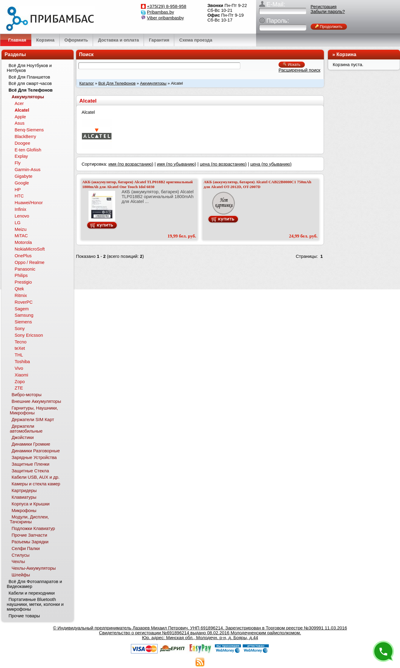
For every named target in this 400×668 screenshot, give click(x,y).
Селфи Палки (26, 548)
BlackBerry (25, 136)
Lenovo (22, 216)
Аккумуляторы (153, 83)
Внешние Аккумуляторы (36, 401)
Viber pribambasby (165, 17)
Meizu (20, 229)
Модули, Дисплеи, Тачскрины (29, 519)
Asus (20, 123)
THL (19, 355)
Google (22, 182)
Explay (21, 156)
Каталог (86, 83)
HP (18, 189)
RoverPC (23, 302)
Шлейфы (21, 574)
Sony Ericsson (29, 335)
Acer (19, 103)
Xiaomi (21, 375)
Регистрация (324, 6)
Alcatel (22, 110)
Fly (18, 162)
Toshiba (22, 361)
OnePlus (23, 255)
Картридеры (24, 490)
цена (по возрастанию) (223, 164)
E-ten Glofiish (28, 149)
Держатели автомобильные (26, 429)
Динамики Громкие (31, 444)
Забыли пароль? (328, 11)
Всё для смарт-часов (30, 83)
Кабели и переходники (31, 593)
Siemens (23, 321)
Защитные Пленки (30, 464)
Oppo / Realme (30, 262)
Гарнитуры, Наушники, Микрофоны (34, 410)
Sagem (21, 308)
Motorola (23, 242)
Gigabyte (23, 176)
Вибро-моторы (27, 394)
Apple (20, 116)
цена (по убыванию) (271, 164)
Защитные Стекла (30, 470)
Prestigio (23, 282)
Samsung (24, 315)
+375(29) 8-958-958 (166, 6)
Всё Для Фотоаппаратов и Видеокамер (34, 584)
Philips (21, 275)
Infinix (20, 209)
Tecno (20, 341)
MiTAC (21, 235)
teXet (20, 348)
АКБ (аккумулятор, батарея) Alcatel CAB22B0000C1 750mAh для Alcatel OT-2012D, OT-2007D (257, 184)
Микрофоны (24, 510)
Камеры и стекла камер (36, 483)
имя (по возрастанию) (130, 164)
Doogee (22, 143)
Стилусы (20, 555)
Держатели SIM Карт (33, 419)
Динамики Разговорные (36, 450)
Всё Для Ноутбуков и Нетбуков (29, 68)
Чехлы (18, 561)
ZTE (19, 388)
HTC (19, 196)
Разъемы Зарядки (30, 541)
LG (18, 222)
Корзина (346, 54)
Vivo (19, 368)
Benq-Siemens (29, 129)
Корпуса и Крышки (30, 503)
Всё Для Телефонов (116, 83)
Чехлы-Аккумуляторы (34, 568)
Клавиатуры (24, 497)
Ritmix (21, 295)
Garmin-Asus (28, 169)
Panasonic (25, 269)
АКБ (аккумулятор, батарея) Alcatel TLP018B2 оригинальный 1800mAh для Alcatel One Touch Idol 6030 (137, 184)
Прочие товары (24, 615)
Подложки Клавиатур (33, 528)
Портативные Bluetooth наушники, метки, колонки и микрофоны (35, 604)
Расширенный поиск (299, 70)
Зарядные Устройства (34, 457)
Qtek (19, 288)
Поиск (86, 54)
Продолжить (328, 26)
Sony (20, 328)
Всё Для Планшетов (29, 77)
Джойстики (23, 437)
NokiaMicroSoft (30, 249)
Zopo (20, 381)
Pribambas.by (160, 12)
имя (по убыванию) (176, 164)
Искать (291, 64)
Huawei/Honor (29, 202)
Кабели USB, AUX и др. (35, 477)
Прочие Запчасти (29, 535)
